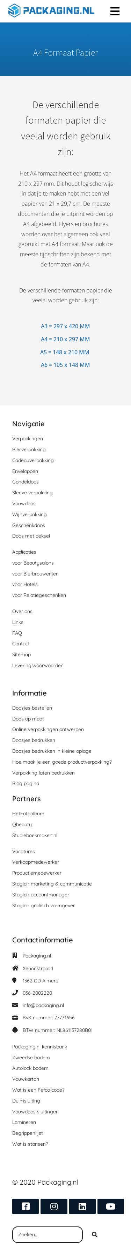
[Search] (95, 1234)
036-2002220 (37, 993)
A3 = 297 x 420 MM (65, 326)
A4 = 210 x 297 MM (65, 339)
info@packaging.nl (43, 1005)
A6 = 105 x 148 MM (65, 365)
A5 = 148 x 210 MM (64, 352)
